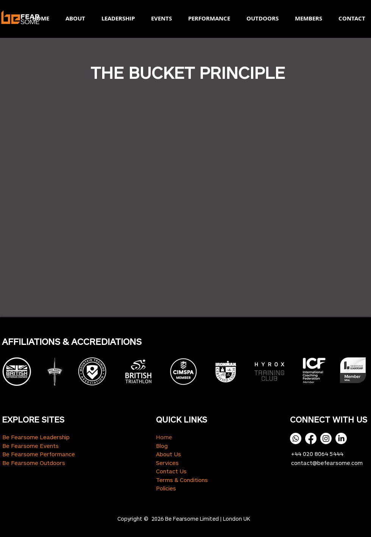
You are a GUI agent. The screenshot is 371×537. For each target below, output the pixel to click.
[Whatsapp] (295, 438)
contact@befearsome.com (327, 462)
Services (167, 462)
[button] (73, 18)
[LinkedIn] (341, 438)
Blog (162, 445)
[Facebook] (310, 438)
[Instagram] (326, 438)
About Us (168, 454)
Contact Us (171, 471)
